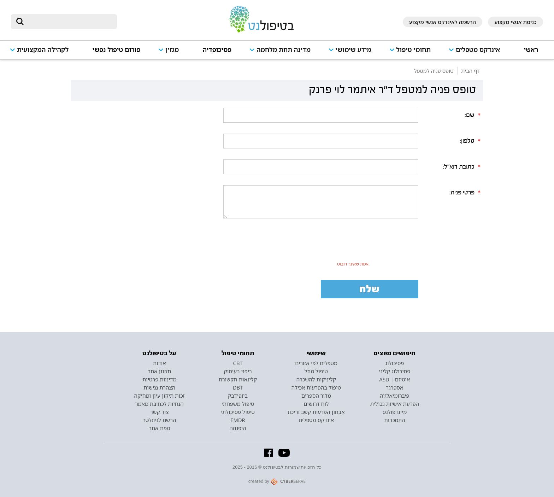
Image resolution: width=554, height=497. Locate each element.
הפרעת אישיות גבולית (394, 403)
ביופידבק (238, 395)
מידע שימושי (353, 50)
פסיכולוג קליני (395, 371)
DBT (238, 387)
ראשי (531, 50)
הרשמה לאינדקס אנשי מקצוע (442, 21)
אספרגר (394, 387)
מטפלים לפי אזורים (316, 363)
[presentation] (353, 245)
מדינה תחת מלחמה (284, 50)
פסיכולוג (394, 363)
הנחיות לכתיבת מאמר (159, 403)
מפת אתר (159, 428)
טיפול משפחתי (237, 403)
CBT (238, 363)
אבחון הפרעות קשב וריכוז (316, 412)
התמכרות (394, 420)
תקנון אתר (159, 371)
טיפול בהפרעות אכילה (316, 387)
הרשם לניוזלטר (159, 420)
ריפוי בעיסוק (238, 371)
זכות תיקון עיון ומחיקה (159, 395)
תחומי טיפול (413, 50)
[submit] (19, 21)
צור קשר (159, 412)
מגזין (172, 50)
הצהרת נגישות (159, 387)
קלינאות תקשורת (238, 379)
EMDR (237, 420)
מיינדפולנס (394, 412)
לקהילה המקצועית (43, 50)
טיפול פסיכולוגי (238, 412)
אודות (159, 363)
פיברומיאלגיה (394, 395)
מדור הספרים (316, 395)
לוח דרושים (316, 403)
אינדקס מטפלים (478, 50)
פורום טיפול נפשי (117, 50)
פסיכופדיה (217, 50)
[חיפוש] (68, 22)
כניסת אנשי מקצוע (515, 21)
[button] (477, 52)
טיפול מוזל (316, 371)
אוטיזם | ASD (394, 379)
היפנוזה (238, 428)
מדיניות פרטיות (159, 379)
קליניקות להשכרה (316, 379)
